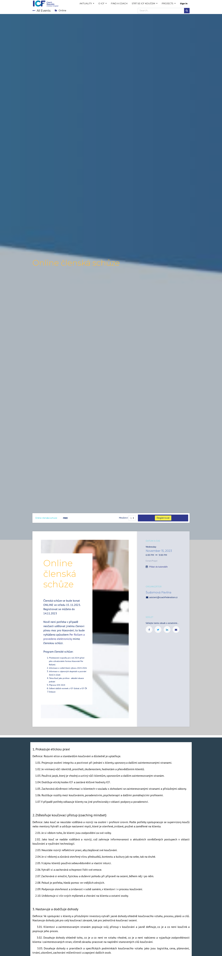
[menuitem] (119, 3)
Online (60, 10)
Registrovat (163, 518)
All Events (41, 10)
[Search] (187, 10)
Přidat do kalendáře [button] (158, 566)
